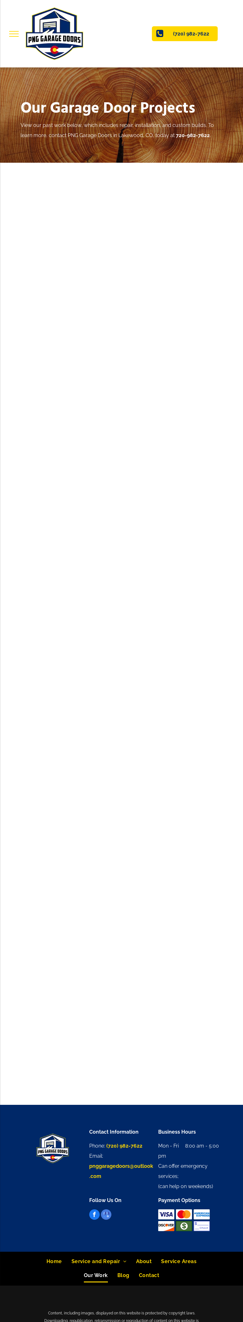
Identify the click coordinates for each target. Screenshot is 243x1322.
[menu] (14, 34)
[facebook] (94, 1215)
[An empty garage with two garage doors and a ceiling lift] (72, 733)
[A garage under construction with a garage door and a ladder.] (171, 832)
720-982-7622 (193, 135)
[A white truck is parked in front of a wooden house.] (72, 932)
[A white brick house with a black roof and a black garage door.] (171, 733)
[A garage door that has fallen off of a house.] (171, 634)
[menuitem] (54, 1261)
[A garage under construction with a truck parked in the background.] (72, 832)
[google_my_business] (106, 1215)
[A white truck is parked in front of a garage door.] (72, 634)
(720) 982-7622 (124, 1146)
